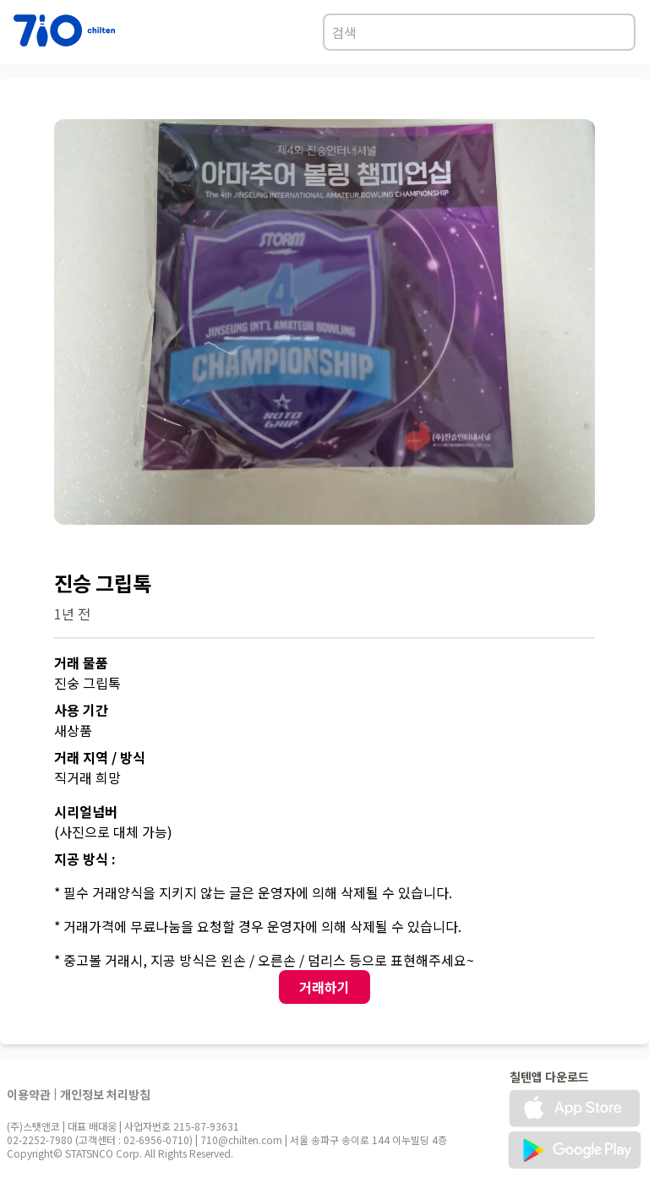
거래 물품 (81, 662)
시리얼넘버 (85, 811)
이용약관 (29, 1094)
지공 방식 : (85, 858)
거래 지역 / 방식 (99, 757)
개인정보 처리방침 (105, 1094)
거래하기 (324, 987)
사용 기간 (81, 710)
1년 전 (72, 613)
